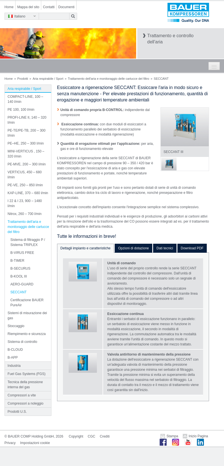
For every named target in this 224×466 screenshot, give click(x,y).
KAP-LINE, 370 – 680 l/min (28, 193)
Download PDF (192, 248)
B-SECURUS (20, 268)
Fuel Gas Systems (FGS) (26, 374)
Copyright (76, 436)
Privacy (10, 443)
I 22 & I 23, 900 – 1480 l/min (25, 203)
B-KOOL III (18, 276)
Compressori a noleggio (26, 403)
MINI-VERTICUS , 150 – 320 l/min (26, 153)
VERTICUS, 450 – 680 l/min (25, 174)
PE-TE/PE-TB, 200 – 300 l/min (26, 132)
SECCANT (18, 292)
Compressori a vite (22, 395)
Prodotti (22, 78)
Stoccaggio (16, 326)
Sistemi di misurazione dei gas (27, 315)
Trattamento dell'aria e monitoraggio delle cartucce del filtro (108, 78)
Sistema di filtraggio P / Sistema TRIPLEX (27, 242)
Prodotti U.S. (17, 412)
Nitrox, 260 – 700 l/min (25, 214)
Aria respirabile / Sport (47, 78)
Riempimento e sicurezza (27, 334)
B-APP (13, 358)
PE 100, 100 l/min (21, 110)
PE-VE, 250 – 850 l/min (25, 185)
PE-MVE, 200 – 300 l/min (27, 164)
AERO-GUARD (21, 284)
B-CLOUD (15, 350)
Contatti (49, 7)
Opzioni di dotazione (133, 248)
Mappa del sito (28, 7)
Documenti (66, 7)
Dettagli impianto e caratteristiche (85, 248)
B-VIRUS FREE (22, 253)
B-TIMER (17, 261)
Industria (14, 366)
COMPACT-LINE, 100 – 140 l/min (25, 99)
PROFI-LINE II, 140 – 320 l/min (27, 120)
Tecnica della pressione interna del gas (25, 384)
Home (9, 7)
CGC (91, 436)
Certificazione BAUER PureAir (27, 302)
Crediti (105, 436)
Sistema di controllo (22, 342)
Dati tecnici (164, 248)
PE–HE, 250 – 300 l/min (26, 143)
